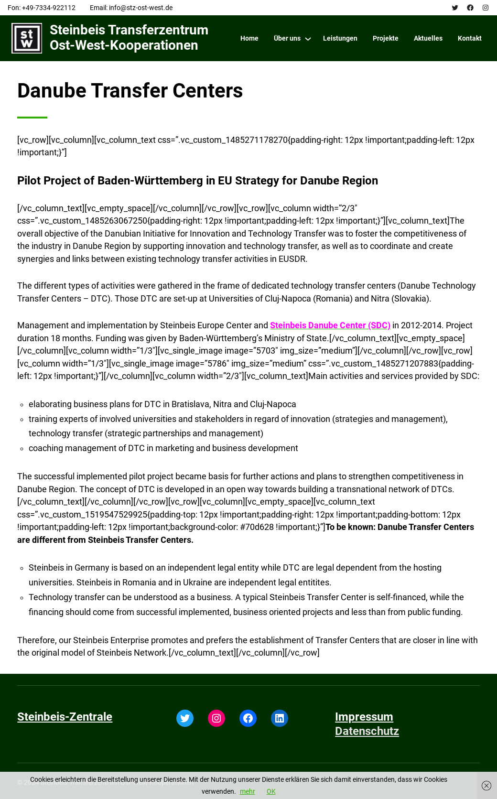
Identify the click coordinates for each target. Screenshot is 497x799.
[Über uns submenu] (308, 38)
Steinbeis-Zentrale (64, 716)
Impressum (364, 716)
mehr (247, 791)
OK (271, 791)
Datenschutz (367, 731)
